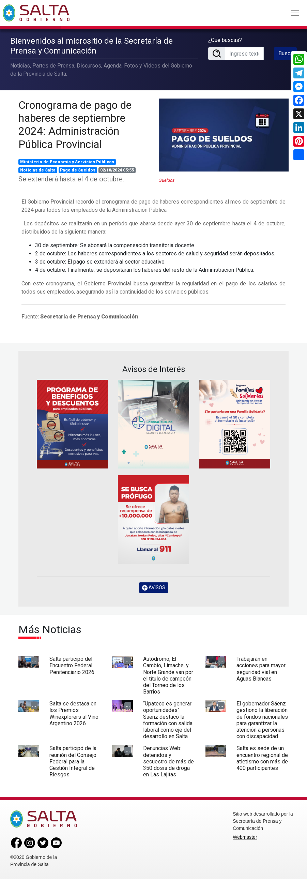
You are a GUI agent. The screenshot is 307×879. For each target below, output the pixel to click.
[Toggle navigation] (295, 12)
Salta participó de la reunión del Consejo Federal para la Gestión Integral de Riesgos (72, 761)
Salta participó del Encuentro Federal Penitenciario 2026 (71, 665)
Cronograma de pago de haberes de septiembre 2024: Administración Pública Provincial (75, 125)
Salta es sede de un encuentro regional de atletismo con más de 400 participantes (262, 758)
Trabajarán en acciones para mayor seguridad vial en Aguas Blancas (261, 669)
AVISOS (153, 588)
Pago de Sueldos (77, 170)
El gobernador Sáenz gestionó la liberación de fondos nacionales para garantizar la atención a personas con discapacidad (262, 720)
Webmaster (245, 837)
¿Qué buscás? (225, 40)
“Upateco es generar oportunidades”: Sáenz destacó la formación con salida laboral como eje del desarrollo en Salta (168, 720)
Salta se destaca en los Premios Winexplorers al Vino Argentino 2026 (73, 713)
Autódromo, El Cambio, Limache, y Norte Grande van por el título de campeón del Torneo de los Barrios (168, 675)
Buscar (286, 53)
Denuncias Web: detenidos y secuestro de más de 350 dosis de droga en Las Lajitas (168, 761)
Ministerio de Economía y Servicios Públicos (67, 162)
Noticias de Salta (38, 170)
